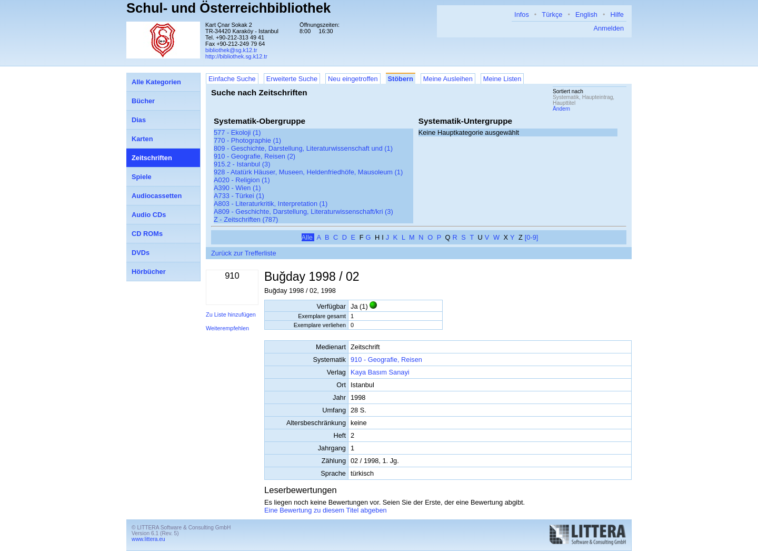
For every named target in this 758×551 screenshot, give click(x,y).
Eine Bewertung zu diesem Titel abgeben (325, 510)
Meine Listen (502, 79)
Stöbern (400, 79)
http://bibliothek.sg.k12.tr (236, 56)
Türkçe (552, 14)
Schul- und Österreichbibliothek (228, 8)
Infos (521, 14)
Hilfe (617, 14)
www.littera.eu (148, 539)
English (586, 14)
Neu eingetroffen (352, 79)
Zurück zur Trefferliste (243, 253)
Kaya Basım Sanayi (380, 372)
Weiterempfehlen (227, 328)
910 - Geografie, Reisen (386, 359)
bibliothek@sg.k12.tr (231, 50)
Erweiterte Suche (291, 79)
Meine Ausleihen (448, 79)
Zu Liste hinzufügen (231, 314)
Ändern (561, 109)
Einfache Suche (232, 79)
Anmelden (608, 28)
